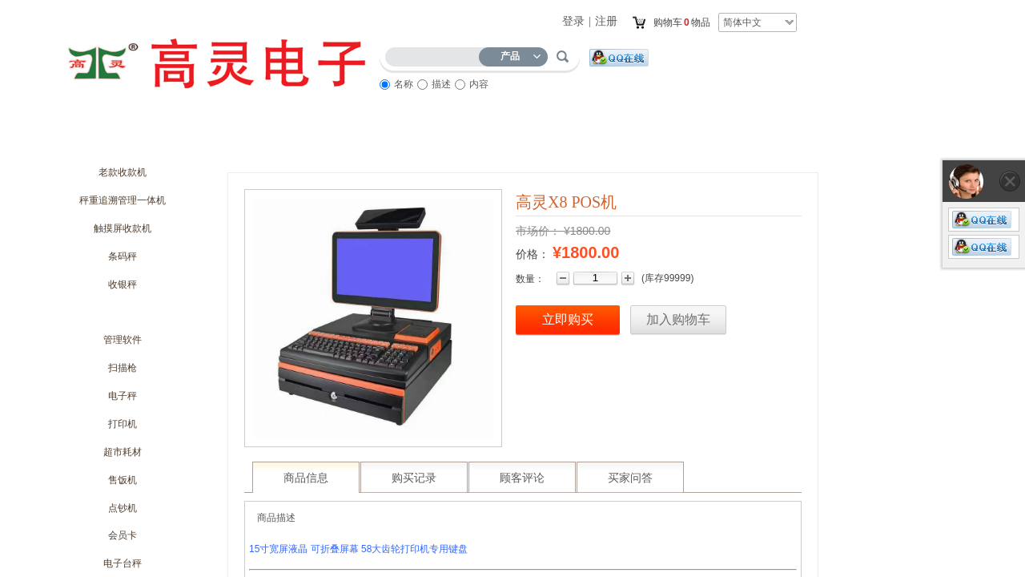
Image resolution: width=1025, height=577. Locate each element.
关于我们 (176, 141)
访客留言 (616, 141)
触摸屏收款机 (122, 228)
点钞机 (122, 508)
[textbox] (435, 54)
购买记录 (414, 478)
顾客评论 (522, 478)
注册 (606, 21)
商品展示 (440, 141)
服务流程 (528, 141)
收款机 (122, 311)
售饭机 (122, 480)
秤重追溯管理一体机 (122, 200)
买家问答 (630, 478)
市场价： (538, 230)
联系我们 (704, 141)
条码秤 (122, 256)
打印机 (122, 424)
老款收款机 (122, 172)
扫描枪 (122, 367)
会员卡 (122, 535)
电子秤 (122, 395)
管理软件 (122, 339)
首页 (88, 141)
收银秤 (122, 284)
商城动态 (264, 141)
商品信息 (305, 478)
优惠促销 (352, 141)
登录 (573, 21)
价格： (532, 254)
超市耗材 (122, 452)
